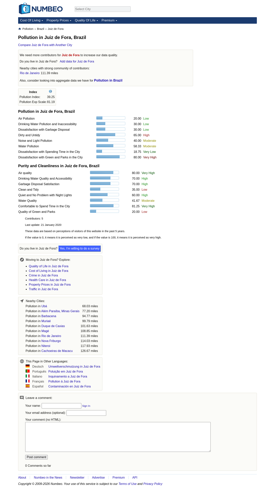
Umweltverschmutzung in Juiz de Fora (74, 366)
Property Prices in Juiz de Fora (50, 284)
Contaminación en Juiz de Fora (69, 386)
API (134, 477)
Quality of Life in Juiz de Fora (48, 266)
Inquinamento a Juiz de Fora (67, 376)
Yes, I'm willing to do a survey (79, 248)
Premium (108, 20)
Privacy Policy (153, 483)
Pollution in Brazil (108, 80)
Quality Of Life (85, 20)
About (22, 477)
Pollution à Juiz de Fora (64, 381)
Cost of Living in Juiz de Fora (48, 270)
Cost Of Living (30, 20)
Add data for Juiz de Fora (77, 61)
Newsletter (77, 477)
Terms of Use (128, 483)
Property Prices (58, 20)
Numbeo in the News (48, 477)
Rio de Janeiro (30, 73)
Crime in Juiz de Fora (43, 275)
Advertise (98, 477)
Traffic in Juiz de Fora (43, 289)
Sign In (86, 405)
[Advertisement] (228, 51)
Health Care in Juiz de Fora (47, 280)
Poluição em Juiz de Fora (65, 371)
